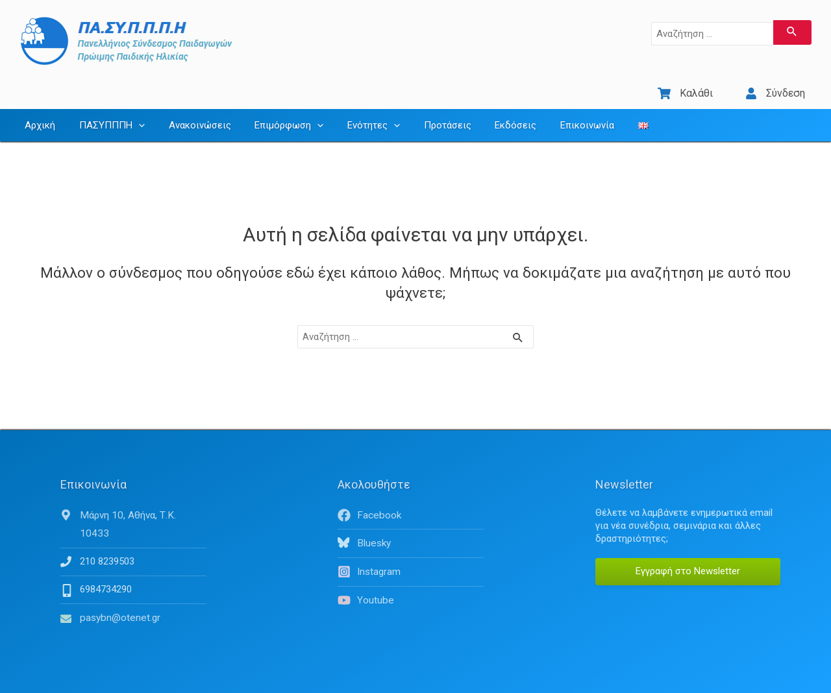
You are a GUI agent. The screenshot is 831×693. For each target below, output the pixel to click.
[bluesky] (411, 531)
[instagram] (411, 559)
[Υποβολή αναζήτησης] (792, 32)
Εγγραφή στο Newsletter (688, 559)
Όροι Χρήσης (709, 680)
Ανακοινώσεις (189, 113)
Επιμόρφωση (274, 113)
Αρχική (38, 113)
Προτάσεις (423, 113)
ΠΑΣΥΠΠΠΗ (105, 113)
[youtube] (411, 587)
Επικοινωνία (555, 113)
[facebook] (411, 503)
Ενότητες (354, 113)
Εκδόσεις (487, 113)
